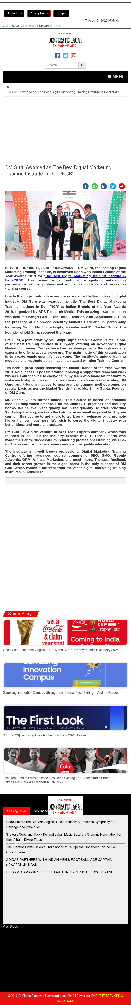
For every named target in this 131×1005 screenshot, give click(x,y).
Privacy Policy (39, 13)
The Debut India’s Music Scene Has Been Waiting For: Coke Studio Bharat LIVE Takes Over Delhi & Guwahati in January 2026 (61, 780)
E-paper (61, 13)
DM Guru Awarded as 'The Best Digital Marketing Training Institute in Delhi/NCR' (62, 92)
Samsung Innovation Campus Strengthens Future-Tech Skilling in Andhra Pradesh (61, 693)
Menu (116, 76)
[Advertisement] (65, 131)
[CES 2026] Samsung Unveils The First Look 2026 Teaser (45, 735)
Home (9, 833)
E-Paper (10, 864)
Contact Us (14, 13)
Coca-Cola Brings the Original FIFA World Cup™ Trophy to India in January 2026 (61, 650)
